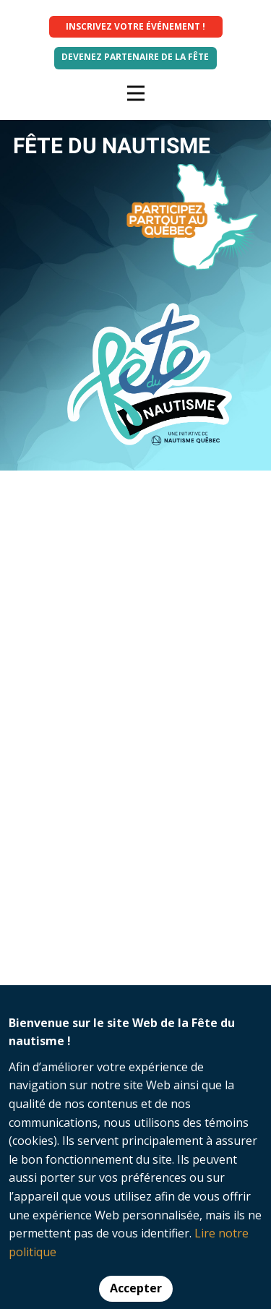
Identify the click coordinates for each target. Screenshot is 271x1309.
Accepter (136, 1288)
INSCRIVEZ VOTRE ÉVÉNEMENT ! (135, 26)
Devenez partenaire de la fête (135, 57)
